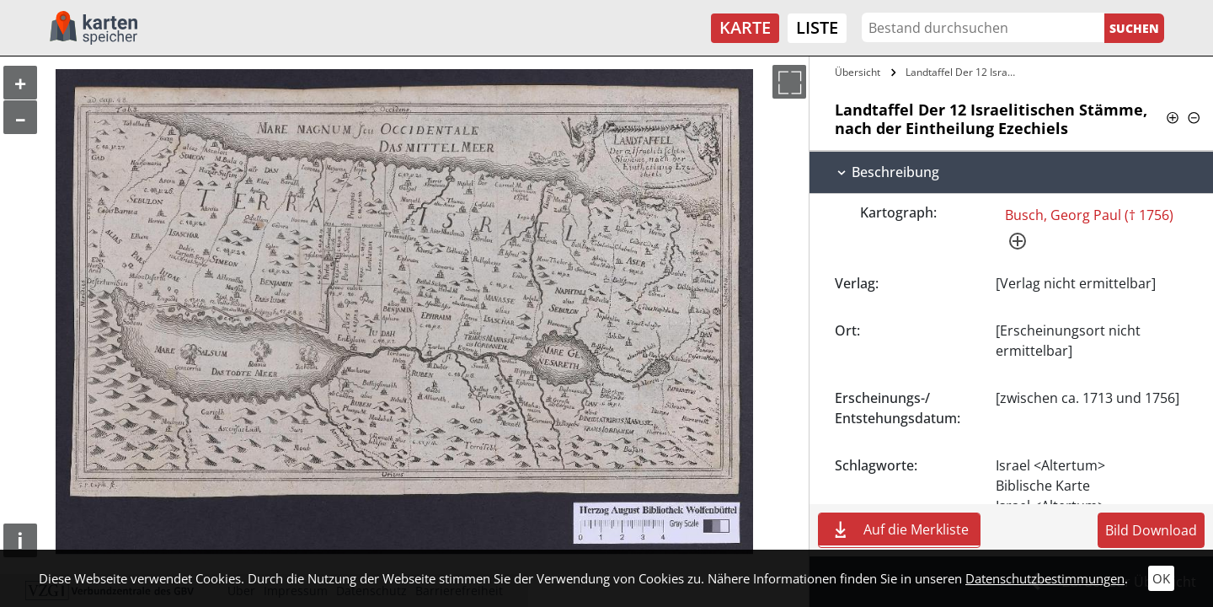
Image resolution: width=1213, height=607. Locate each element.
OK (1161, 578)
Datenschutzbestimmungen (1045, 578)
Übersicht (857, 72)
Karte (745, 27)
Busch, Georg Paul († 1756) (1089, 215)
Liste (817, 27)
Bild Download (1151, 530)
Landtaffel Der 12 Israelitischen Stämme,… (963, 72)
